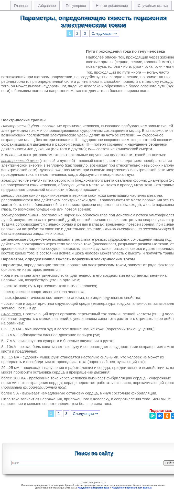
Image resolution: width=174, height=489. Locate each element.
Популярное (76, 6)
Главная (21, 6)
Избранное (47, 6)
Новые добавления (112, 6)
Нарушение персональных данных (132, 487)
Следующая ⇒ (104, 33)
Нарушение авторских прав (93, 487)
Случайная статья (153, 6)
